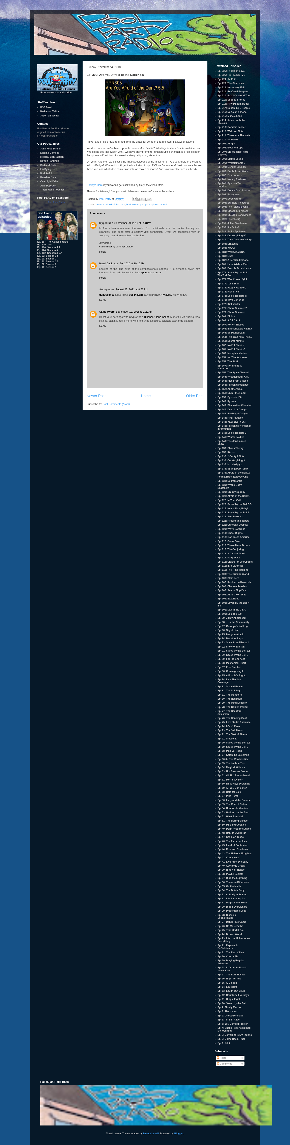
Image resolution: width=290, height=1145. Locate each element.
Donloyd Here (95, 184)
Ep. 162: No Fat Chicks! (231, 345)
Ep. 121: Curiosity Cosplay (233, 524)
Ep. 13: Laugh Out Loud (231, 991)
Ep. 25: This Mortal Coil (231, 930)
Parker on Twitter (50, 111)
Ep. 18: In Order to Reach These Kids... (232, 969)
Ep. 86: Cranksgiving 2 (230, 671)
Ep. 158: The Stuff (228, 361)
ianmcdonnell (151, 1133)
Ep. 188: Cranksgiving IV (232, 235)
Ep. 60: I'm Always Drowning (234, 783)
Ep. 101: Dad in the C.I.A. (232, 609)
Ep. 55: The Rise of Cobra (232, 804)
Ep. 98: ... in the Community (233, 622)
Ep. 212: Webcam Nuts (230, 131)
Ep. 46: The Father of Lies (232, 841)
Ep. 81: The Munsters (230, 694)
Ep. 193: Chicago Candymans (234, 215)
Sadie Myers (107, 311)
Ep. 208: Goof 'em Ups (230, 147)
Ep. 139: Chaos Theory (230, 448)
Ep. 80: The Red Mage (230, 698)
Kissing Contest (49, 152)
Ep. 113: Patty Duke (229, 557)
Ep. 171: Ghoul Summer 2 (232, 308)
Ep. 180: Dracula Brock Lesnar (235, 268)
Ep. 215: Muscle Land (230, 116)
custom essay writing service (116, 246)
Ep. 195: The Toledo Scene (233, 206)
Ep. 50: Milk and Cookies (232, 824)
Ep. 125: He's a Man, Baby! (233, 508)
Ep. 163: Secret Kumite (231, 341)
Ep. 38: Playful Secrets (230, 874)
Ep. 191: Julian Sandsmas (232, 223)
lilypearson (106, 222)
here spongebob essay (148, 272)
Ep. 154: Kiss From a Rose (233, 380)
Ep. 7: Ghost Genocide (230, 1015)
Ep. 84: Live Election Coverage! (229, 681)
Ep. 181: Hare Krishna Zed (233, 264)
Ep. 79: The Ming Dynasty (232, 702)
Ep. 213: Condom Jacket (231, 127)
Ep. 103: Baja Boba (228, 598)
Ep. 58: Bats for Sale (229, 792)
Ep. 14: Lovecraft (227, 986)
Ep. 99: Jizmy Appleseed (232, 618)
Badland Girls (48, 165)
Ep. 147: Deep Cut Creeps (232, 409)
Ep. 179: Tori (44, 244)
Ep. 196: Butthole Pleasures (233, 202)
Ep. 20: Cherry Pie (228, 956)
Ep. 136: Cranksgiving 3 (231, 460)
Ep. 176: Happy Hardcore (232, 287)
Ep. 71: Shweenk (227, 738)
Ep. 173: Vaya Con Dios (231, 300)
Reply (102, 251)
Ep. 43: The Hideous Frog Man (235, 853)
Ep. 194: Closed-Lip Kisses (233, 211)
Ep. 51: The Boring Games (233, 820)
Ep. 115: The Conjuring (231, 549)
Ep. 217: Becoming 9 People (234, 108)
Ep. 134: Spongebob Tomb (233, 468)
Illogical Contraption (52, 156)
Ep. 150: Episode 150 (229, 397)
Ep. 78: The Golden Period (233, 707)
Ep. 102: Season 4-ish (49, 253)
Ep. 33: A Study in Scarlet (232, 894)
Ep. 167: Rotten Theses (231, 324)
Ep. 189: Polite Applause (231, 231)
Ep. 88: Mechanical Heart (232, 663)
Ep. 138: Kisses (226, 452)
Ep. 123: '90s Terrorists (231, 516)
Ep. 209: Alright (226, 143)
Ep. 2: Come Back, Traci (231, 1039)
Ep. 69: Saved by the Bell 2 (233, 746)
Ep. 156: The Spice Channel (233, 372)
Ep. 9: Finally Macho (229, 1007)
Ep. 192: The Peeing (229, 219)
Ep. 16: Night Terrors (229, 978)
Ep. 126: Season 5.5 (48, 247)
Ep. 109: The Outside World (233, 574)
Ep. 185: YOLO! (226, 247)
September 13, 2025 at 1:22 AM (134, 311)
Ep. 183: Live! (225, 256)
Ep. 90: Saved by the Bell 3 (233, 655)
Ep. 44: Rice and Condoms (233, 849)
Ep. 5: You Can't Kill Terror (233, 1023)
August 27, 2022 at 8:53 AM (132, 289)
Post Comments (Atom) (116, 404)
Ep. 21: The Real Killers (231, 952)
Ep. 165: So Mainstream (231, 332)
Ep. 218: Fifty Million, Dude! (233, 103)
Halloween (132, 204)
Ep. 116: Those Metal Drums (234, 545)
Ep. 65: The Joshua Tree (231, 763)
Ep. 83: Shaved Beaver (230, 686)
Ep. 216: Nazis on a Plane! (232, 112)
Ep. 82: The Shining (229, 690)
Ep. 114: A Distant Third (231, 553)
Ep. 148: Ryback (227, 401)
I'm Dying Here (48, 169)
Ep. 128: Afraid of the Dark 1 (234, 496)
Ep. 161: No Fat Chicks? (231, 349)
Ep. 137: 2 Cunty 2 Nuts (231, 456)
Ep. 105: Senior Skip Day (232, 590)
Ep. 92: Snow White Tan (231, 646)
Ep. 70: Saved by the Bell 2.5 (234, 742)
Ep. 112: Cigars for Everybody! (235, 561)
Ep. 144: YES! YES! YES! (231, 421)
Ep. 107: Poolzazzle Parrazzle (234, 582)
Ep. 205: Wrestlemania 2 (231, 163)
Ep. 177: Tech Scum (229, 283)
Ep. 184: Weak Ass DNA (231, 252)
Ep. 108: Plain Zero (228, 578)
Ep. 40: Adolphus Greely (231, 865)
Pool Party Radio (56, 202)
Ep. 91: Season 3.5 (47, 255)
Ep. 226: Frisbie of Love (231, 71)
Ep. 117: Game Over (229, 541)
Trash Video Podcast (52, 189)
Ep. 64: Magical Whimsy (231, 767)
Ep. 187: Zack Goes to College (235, 239)
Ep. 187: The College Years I (53, 241)
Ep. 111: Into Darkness (230, 565)
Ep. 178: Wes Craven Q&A (232, 279)
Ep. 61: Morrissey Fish (230, 779)
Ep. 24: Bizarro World (230, 934)
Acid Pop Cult (48, 185)
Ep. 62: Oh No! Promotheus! (234, 775)
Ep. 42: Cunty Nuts (228, 857)
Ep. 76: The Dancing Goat (232, 718)
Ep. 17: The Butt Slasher (231, 974)
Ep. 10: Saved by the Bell (232, 1003)
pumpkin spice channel (153, 204)
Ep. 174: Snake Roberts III (232, 295)
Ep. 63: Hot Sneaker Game (233, 771)
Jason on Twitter (49, 115)
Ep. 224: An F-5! (227, 79)
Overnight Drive (49, 181)
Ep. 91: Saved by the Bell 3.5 (234, 650)
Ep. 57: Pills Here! (228, 796)
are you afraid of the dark (110, 204)
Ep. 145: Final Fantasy (230, 417)
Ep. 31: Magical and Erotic (233, 902)
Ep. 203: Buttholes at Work (233, 171)
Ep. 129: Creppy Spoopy (231, 492)
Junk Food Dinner (50, 148)
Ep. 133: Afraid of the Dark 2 (234, 472)
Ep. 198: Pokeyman (228, 194)
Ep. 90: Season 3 (46, 258)
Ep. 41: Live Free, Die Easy (233, 861)
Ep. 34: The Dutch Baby (231, 890)
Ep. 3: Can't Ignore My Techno (235, 1035)
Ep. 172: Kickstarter (229, 304)
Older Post (194, 396)
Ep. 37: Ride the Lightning (232, 878)
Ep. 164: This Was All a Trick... (235, 337)
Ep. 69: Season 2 (46, 264)
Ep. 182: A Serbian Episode (233, 260)
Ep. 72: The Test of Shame (232, 734)
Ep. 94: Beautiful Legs (230, 638)
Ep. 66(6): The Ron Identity (233, 759)
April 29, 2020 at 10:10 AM (129, 263)
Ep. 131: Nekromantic (230, 481)
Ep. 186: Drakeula (228, 243)
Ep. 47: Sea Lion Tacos (231, 837)
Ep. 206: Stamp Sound (230, 159)
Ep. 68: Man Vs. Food (230, 751)
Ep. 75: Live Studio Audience (234, 722)
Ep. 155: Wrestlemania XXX (233, 376)
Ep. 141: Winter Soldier (231, 437)
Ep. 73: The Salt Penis (230, 730)
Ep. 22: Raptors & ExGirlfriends (228, 947)
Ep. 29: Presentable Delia (232, 910)
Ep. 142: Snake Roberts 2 (232, 432)
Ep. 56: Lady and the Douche (234, 800)
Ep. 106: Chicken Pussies (232, 586)
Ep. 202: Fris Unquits (229, 175)
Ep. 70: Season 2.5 (47, 261)
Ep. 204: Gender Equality (232, 167)
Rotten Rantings (49, 161)
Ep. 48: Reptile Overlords (232, 833)
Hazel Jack (106, 263)
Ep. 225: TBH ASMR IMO (231, 75)
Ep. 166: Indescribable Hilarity (235, 328)
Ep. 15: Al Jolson (227, 982)
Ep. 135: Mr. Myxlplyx (230, 464)
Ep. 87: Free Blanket (229, 667)
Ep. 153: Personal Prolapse (233, 384)
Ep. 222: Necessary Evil (231, 87)
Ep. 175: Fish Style (228, 291)
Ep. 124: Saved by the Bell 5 (234, 512)
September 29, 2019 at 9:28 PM (132, 222)
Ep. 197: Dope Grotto (229, 198)
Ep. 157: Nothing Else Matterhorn (230, 367)
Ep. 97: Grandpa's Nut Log (233, 626)
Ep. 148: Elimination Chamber (235, 405)
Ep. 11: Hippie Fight (229, 999)
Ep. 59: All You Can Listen (232, 788)
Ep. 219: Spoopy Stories (231, 99)
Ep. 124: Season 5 (47, 250)
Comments (224, 1063)
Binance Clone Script (156, 316)
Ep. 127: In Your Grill (229, 500)
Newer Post (96, 396)
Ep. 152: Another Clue (230, 389)
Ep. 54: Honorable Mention (233, 808)
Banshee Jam (48, 177)
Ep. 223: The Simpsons (231, 83)
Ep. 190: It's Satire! (228, 227)
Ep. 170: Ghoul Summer (231, 312)
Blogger (178, 1133)
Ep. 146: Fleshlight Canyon (233, 413)
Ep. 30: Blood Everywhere (232, 906)
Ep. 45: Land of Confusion (233, 845)
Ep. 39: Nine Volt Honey (231, 869)
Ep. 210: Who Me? (228, 139)
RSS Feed (46, 107)
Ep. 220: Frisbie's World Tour (234, 95)
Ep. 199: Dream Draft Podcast (234, 190)
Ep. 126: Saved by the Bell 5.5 (235, 504)
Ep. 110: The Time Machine (233, 569)
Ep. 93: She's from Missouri (233, 642)
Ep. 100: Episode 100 (229, 614)
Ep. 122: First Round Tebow (233, 520)
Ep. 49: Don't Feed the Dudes (234, 828)
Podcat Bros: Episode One (233, 476)
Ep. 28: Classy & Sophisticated (227, 916)
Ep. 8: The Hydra (227, 1011)
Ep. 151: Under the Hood (231, 393)
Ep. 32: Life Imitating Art (231, 898)
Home (146, 396)
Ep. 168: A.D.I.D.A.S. (229, 320)
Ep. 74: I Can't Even (229, 726)
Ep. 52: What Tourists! (230, 816)
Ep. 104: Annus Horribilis (232, 594)
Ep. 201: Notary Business (232, 179)
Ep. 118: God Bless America (234, 537)
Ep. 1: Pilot (224, 1043)
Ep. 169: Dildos (226, 316)
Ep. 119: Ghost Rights (230, 533)
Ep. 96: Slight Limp (228, 630)
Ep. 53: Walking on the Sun (233, 812)
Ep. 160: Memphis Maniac (232, 353)
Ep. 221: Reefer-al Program (233, 91)
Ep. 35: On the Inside (229, 886)
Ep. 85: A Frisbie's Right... (232, 675)
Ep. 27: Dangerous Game (232, 922)
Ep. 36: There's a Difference (233, 882)
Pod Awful (46, 173)
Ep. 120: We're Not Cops (231, 529)
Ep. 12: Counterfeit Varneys (233, 995)
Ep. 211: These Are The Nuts (234, 135)
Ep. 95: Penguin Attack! (231, 634)
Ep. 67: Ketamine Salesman (233, 755)
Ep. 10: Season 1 (46, 267)
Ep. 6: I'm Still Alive (229, 1019)
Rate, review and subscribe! (57, 91)
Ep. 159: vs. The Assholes (232, 357)
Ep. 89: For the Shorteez (231, 659)
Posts (221, 1057)
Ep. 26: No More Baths (230, 926)
